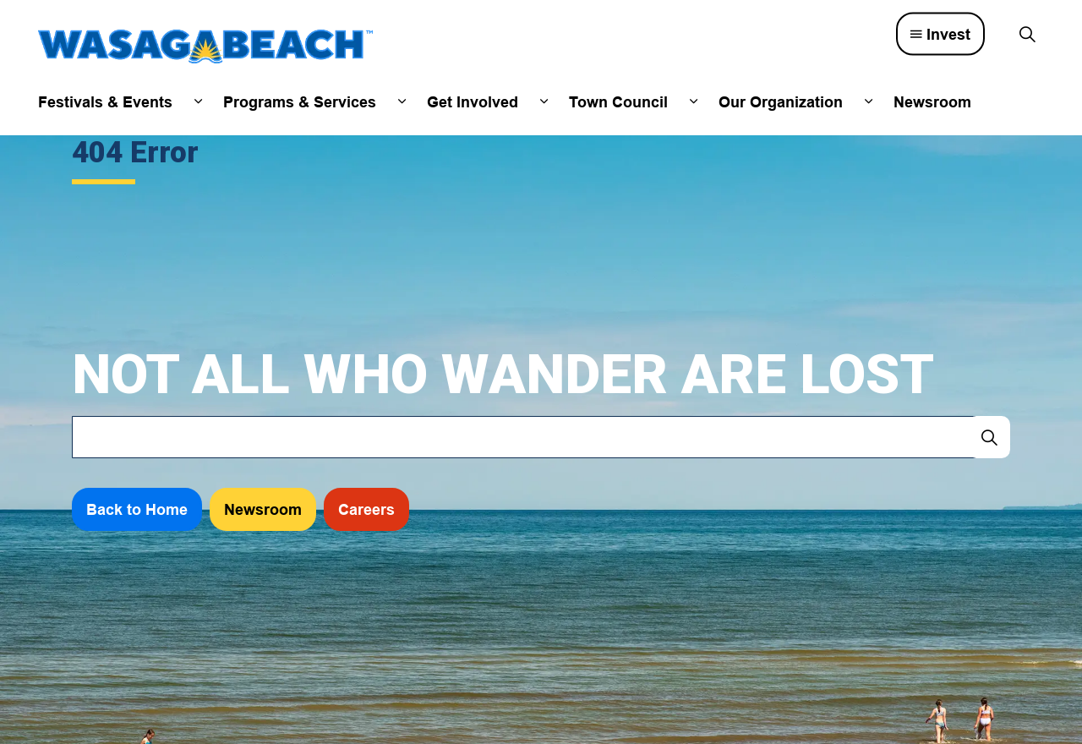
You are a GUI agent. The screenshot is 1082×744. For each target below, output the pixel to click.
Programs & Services (299, 102)
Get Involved (472, 102)
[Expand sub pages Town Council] (693, 101)
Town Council (618, 102)
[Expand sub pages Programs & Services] (401, 101)
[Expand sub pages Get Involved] (543, 101)
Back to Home (137, 509)
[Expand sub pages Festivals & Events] (197, 101)
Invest (940, 34)
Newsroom (932, 102)
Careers (366, 509)
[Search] (989, 437)
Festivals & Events (105, 102)
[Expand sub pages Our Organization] (868, 101)
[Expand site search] (1027, 34)
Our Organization (781, 102)
